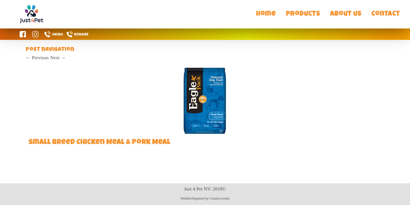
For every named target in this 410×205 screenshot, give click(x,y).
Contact (385, 14)
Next (57, 57)
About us (345, 14)
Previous (37, 57)
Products (303, 14)
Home (266, 14)
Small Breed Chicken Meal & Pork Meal (99, 142)
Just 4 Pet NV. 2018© (205, 189)
